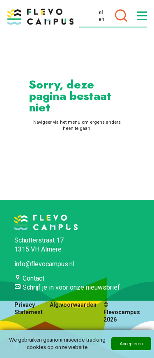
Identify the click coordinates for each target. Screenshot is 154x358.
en (101, 19)
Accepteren (131, 343)
